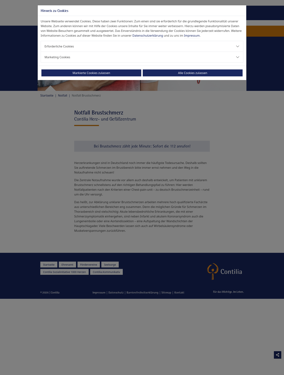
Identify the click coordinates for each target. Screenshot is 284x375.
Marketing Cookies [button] (57, 57)
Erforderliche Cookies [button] (59, 46)
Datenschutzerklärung (147, 36)
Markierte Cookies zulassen (91, 73)
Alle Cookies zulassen (192, 73)
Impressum (192, 36)
